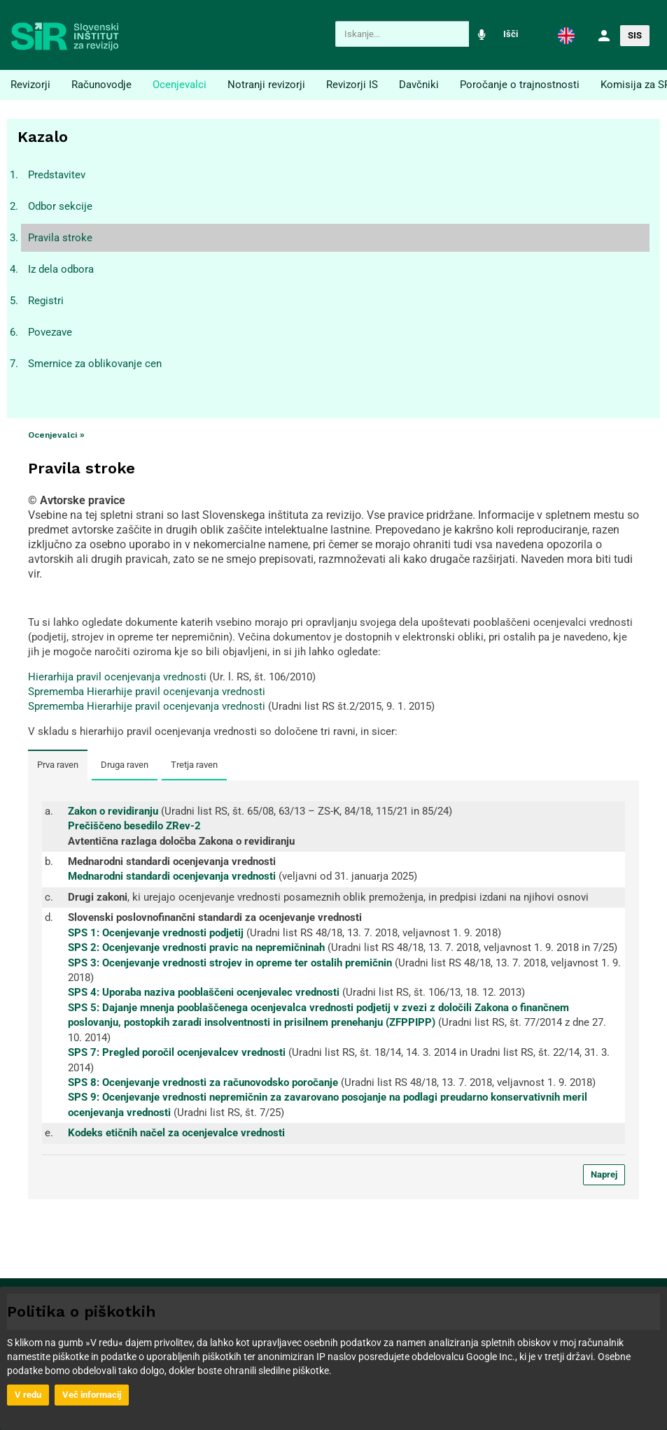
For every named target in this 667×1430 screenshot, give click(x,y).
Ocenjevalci (179, 84)
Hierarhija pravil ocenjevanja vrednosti (117, 677)
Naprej (604, 1174)
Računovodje (101, 84)
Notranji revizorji (266, 84)
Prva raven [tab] (57, 764)
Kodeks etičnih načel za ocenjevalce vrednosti (176, 1133)
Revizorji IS (352, 84)
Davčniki (419, 84)
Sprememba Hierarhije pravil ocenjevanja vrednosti (146, 691)
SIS (635, 35)
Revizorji (30, 84)
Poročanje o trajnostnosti (520, 84)
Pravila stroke (60, 237)
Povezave (50, 332)
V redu (28, 1394)
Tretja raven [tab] (194, 764)
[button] (566, 35)
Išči (510, 34)
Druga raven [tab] (124, 764)
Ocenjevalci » (56, 435)
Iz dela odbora (61, 269)
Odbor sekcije (60, 206)
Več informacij (91, 1394)
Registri (46, 300)
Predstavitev (56, 175)
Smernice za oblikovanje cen (95, 363)
